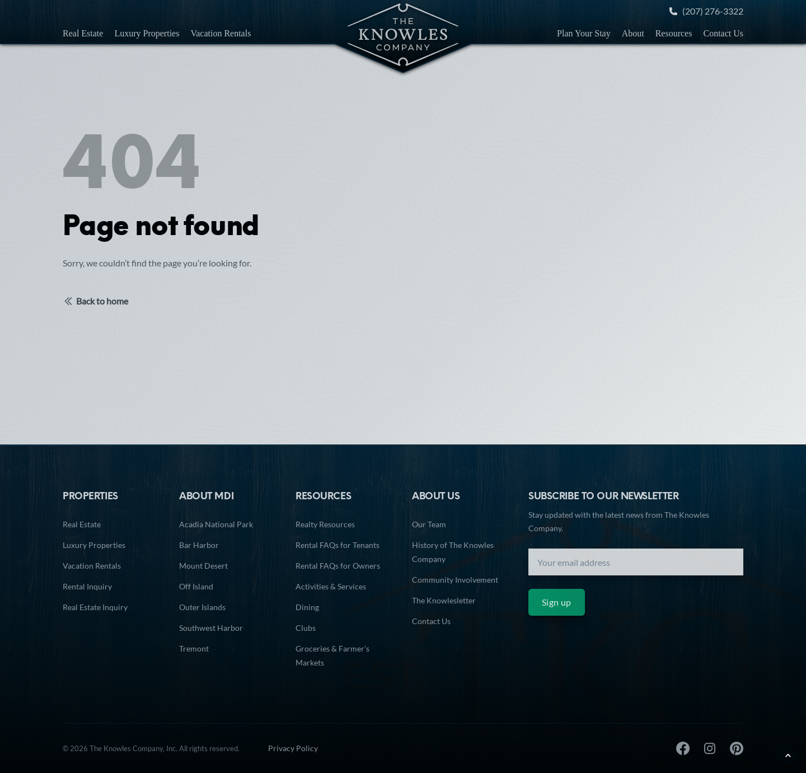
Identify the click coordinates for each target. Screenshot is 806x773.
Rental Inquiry (87, 586)
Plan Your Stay (584, 33)
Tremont (194, 648)
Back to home (95, 301)
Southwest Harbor (211, 628)
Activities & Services (331, 586)
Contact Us (723, 33)
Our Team (429, 524)
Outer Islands (202, 607)
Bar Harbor (199, 545)
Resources (673, 33)
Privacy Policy (293, 748)
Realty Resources (325, 524)
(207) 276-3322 (706, 11)
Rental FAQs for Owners (338, 565)
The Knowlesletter (444, 600)
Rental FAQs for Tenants (337, 545)
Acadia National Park (216, 524)
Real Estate (83, 33)
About (633, 33)
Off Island (196, 586)
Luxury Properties (146, 33)
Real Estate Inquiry (95, 607)
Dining (307, 607)
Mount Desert (203, 565)
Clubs (306, 628)
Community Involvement (455, 579)
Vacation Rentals (220, 33)
